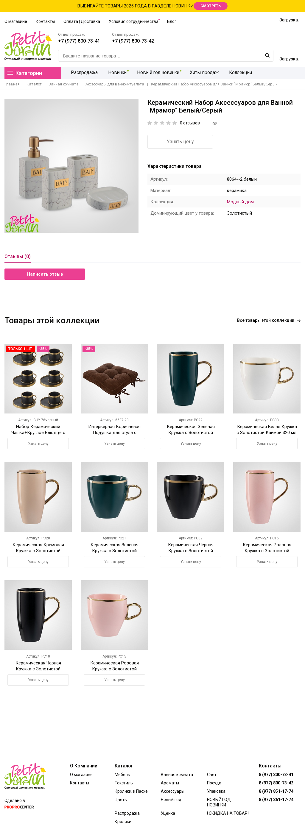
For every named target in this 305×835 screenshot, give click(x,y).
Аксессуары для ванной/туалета (114, 84)
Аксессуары (172, 791)
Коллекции (239, 73)
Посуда (214, 783)
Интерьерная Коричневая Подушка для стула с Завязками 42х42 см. (114, 432)
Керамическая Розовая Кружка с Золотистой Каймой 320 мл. (114, 669)
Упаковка (216, 791)
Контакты (45, 21)
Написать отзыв (45, 274)
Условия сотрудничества (133, 21)
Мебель (122, 774)
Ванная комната (64, 84)
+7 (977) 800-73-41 (79, 41)
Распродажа (83, 73)
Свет (212, 774)
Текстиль (124, 783)
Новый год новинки (157, 73)
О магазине (15, 21)
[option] (71, 166)
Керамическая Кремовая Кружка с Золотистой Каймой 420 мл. (38, 550)
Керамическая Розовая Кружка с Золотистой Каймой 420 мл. (267, 550)
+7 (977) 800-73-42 (133, 41)
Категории (24, 73)
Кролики (123, 821)
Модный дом (240, 202)
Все (269, 320)
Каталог (34, 84)
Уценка (168, 813)
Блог (171, 21)
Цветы (121, 799)
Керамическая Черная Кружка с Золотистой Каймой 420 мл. (38, 669)
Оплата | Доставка (81, 21)
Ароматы (170, 783)
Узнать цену (180, 141)
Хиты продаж (203, 73)
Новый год (171, 799)
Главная (12, 84)
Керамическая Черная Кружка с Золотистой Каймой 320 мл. (191, 550)
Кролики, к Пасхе (131, 791)
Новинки (116, 73)
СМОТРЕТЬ (210, 6)
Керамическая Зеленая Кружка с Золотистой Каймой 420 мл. (191, 432)
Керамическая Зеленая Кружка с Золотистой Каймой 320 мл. (115, 550)
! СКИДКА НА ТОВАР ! (228, 813)
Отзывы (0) (17, 256)
